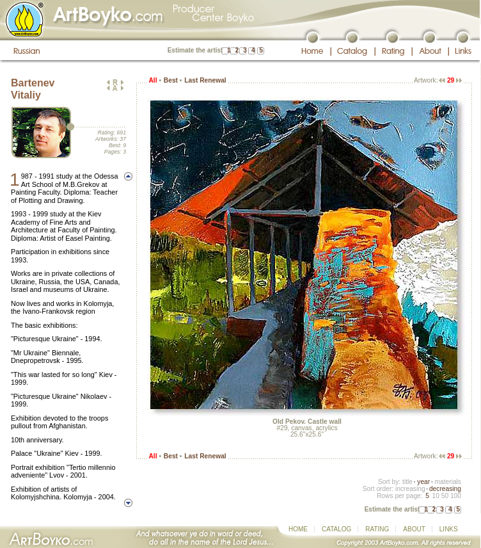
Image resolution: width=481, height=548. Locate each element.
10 (435, 495)
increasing (410, 488)
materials (447, 481)
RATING (377, 529)
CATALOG (336, 529)
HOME (298, 529)
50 (444, 495)
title (407, 481)
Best (171, 80)
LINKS (448, 529)
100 (455, 495)
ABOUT (414, 529)
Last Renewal (205, 80)
